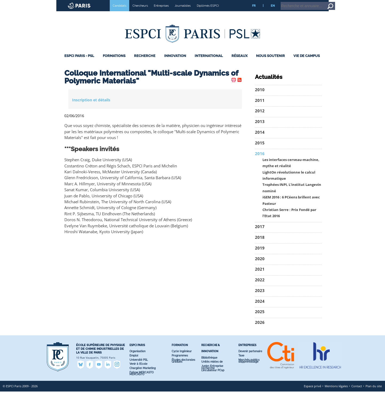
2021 (260, 276)
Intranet (337, 2)
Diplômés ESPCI (208, 13)
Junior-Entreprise (212, 373)
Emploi (133, 363)
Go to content (367, 2)
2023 (260, 298)
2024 (260, 309)
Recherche (144, 63)
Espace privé (312, 394)
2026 (260, 330)
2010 (260, 97)
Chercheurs (140, 13)
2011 (260, 108)
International (209, 63)
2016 (260, 161)
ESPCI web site (17, 3)
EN (273, 13)
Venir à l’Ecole (138, 371)
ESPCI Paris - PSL (79, 63)
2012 (260, 118)
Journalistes (183, 13)
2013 (260, 129)
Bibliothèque (209, 365)
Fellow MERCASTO (141, 379)
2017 (260, 234)
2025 (260, 319)
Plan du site (374, 394)
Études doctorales (183, 367)
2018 (260, 245)
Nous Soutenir (270, 63)
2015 (260, 150)
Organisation (137, 358)
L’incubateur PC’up (212, 377)
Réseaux (239, 63)
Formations (114, 63)
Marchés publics (249, 367)
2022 (260, 287)
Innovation (175, 63)
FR (254, 13)
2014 (260, 140)
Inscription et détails (91, 107)
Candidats (119, 13)
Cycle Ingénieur (182, 358)
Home (351, 2)
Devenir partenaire (250, 358)
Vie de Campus (306, 63)
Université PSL (138, 367)
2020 (260, 266)
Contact (356, 394)
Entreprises (161, 13)
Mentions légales (336, 394)
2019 (260, 255)
